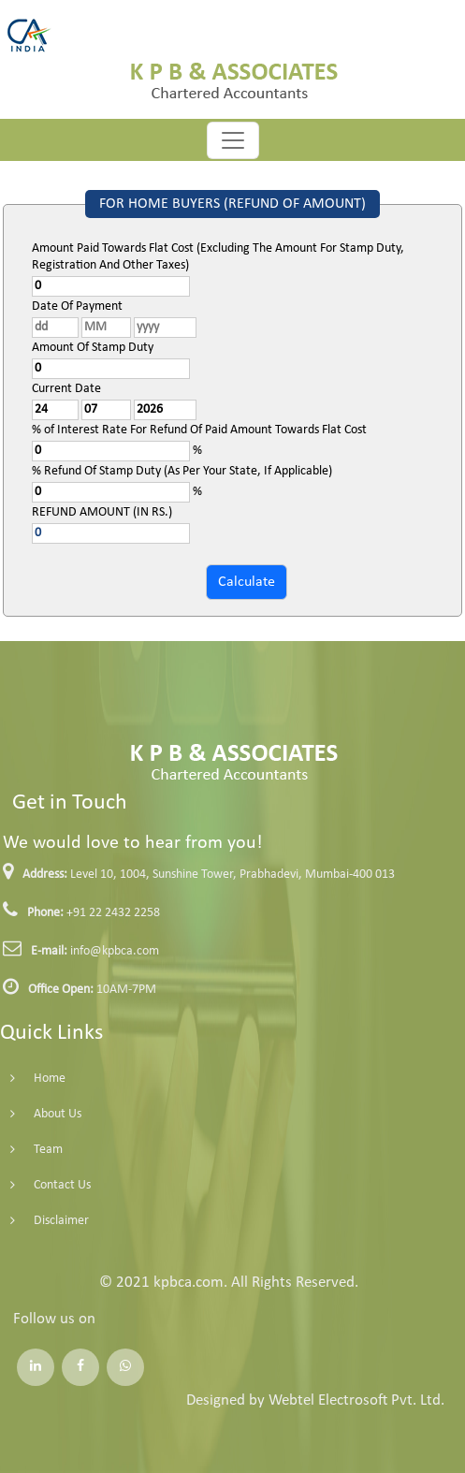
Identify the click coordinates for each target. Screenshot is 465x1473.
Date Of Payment (77, 306)
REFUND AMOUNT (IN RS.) (102, 512)
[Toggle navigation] (233, 140)
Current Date (66, 389)
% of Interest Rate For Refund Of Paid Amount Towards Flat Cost (199, 430)
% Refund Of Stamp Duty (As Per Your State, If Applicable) (182, 471)
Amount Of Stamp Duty (92, 348)
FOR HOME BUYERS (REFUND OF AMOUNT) (232, 204)
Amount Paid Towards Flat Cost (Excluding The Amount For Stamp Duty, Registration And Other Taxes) (218, 256)
